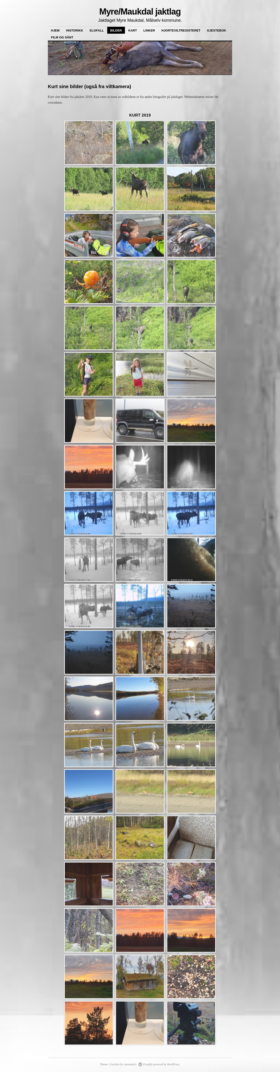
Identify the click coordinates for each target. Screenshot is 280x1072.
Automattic (130, 1064)
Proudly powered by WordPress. (161, 1064)
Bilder (116, 30)
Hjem (55, 30)
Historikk (74, 30)
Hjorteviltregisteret (181, 30)
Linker (149, 30)
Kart (132, 30)
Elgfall (97, 30)
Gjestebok (216, 30)
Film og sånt (62, 37)
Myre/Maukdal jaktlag (140, 11)
